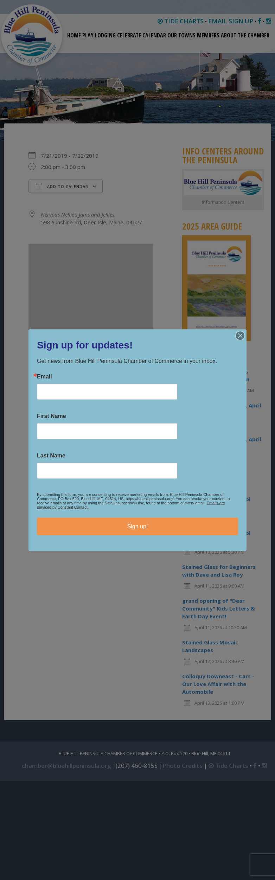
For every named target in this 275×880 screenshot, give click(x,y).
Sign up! (137, 526)
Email (44, 376)
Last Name (51, 455)
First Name (51, 416)
